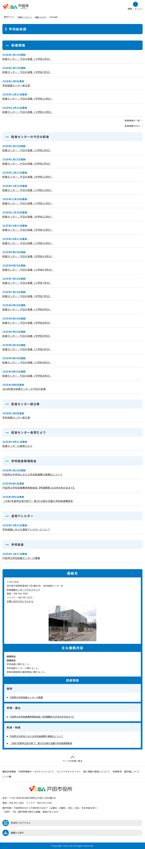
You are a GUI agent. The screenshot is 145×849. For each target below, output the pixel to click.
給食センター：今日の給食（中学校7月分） (26, 296)
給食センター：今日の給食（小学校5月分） (26, 349)
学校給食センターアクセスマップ (23, 589)
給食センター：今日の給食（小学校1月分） (26, 59)
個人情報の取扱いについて (96, 771)
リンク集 (6, 776)
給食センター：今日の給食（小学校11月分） (27, 203)
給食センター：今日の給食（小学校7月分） (26, 282)
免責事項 (117, 771)
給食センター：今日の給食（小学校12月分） (27, 112)
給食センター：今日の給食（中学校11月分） (27, 216)
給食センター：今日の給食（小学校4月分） (26, 362)
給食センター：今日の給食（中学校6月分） (26, 322)
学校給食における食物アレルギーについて (26, 529)
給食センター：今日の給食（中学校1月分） (26, 72)
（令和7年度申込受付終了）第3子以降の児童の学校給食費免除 (37, 501)
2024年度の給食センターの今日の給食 (24, 389)
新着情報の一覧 (132, 120)
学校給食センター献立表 (16, 85)
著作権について (132, 771)
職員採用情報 (9, 771)
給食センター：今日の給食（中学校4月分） (26, 375)
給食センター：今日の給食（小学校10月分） (27, 243)
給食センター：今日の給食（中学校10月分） (27, 229)
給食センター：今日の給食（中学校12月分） (27, 98)
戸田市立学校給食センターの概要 (21, 558)
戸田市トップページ (24, 17)
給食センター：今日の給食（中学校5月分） (26, 335)
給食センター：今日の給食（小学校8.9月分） (28, 269)
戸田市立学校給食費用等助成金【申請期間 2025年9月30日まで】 (39, 487)
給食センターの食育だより (17, 446)
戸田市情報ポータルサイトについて (36, 771)
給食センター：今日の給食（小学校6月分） (26, 309)
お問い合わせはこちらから (20, 601)
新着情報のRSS (132, 125)
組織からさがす (40, 17)
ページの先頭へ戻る (72, 759)
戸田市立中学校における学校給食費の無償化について (32, 474)
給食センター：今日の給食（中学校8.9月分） (28, 256)
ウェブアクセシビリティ (69, 771)
